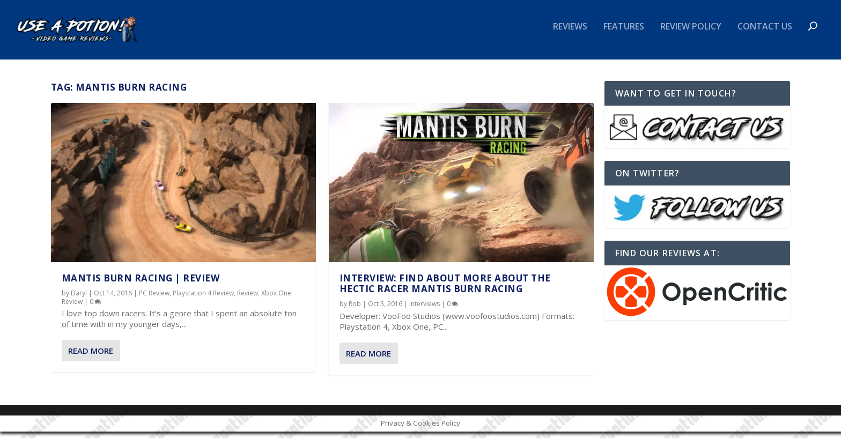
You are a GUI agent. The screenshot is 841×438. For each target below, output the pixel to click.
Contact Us (764, 34)
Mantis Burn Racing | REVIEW (141, 284)
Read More (90, 357)
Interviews (424, 310)
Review (247, 300)
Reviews (570, 34)
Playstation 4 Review (203, 300)
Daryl (79, 300)
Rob (355, 310)
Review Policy (690, 34)
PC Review (154, 300)
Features (623, 34)
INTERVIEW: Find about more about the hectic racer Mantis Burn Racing (445, 289)
